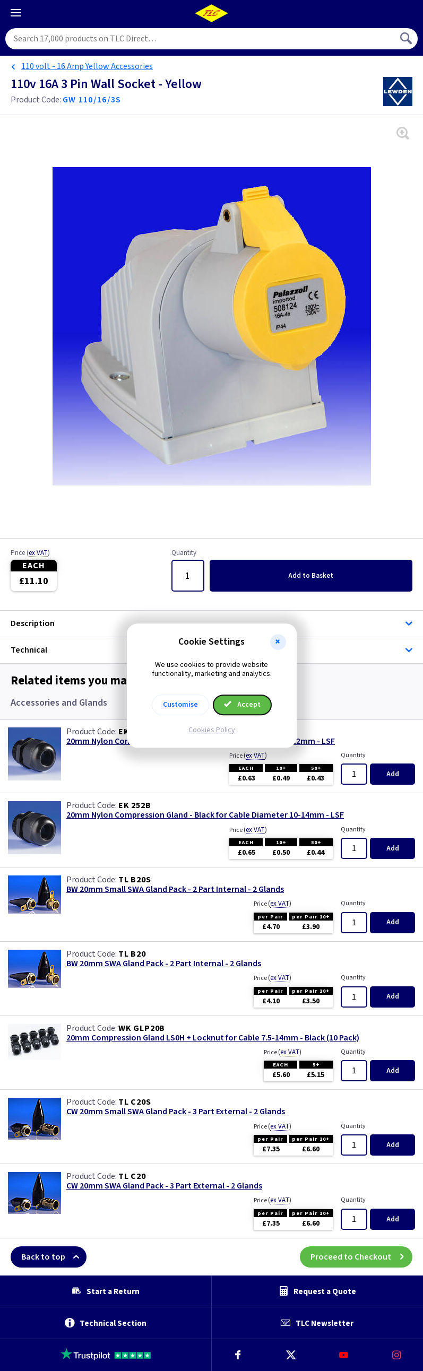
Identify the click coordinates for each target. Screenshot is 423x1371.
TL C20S (134, 1102)
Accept (242, 704)
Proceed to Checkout (361, 1257)
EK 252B (134, 805)
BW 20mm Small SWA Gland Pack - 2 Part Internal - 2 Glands (175, 889)
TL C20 (132, 1176)
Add (310, 575)
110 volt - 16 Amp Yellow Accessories (87, 66)
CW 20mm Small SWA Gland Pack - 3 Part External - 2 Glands (175, 1112)
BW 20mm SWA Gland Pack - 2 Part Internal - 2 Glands (163, 964)
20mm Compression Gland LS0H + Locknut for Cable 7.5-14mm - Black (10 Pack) (212, 1038)
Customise (180, 704)
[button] (278, 642)
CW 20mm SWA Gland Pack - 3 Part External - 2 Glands (164, 1186)
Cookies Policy (211, 730)
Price (30, 553)
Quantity (183, 553)
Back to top (54, 1257)
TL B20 (132, 954)
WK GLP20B (141, 1028)
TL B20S (134, 880)
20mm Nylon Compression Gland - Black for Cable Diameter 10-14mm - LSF (205, 815)
